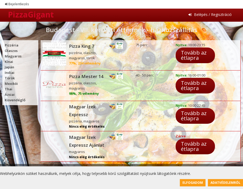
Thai (8, 89)
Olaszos (11, 50)
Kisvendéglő (15, 100)
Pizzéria (11, 45)
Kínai (9, 61)
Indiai (9, 72)
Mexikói (11, 83)
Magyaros (13, 56)
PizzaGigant (31, 14)
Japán (9, 67)
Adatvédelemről (225, 182)
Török (10, 78)
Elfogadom (192, 182)
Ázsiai (10, 94)
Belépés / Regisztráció (210, 14)
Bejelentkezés (17, 4)
